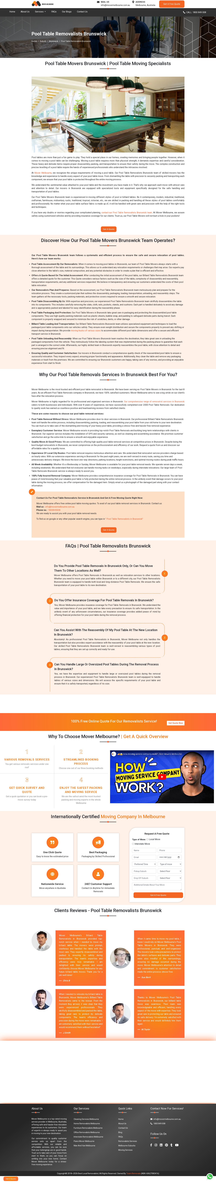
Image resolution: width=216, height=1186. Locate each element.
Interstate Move (142, 852)
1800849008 (54, 511)
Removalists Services (127, 1151)
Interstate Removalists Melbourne (88, 1147)
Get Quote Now (175, 724)
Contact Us (82, 11)
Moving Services (125, 1160)
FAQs (53, 11)
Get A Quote (109, 230)
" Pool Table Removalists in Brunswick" (124, 520)
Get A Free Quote (171, 4)
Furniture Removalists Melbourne (88, 1138)
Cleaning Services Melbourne (86, 1129)
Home (12, 11)
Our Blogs (66, 11)
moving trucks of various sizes (86, 332)
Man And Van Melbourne (84, 1155)
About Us (25, 11)
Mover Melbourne (43, 173)
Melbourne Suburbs (126, 1155)
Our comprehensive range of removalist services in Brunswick (154, 403)
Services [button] (39, 11)
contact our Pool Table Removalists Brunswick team (126, 212)
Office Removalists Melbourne (87, 1142)
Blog (120, 1142)
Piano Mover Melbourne (84, 1151)
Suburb (43, 41)
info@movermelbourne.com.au (115, 5)
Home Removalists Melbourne (87, 1133)
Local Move (154, 847)
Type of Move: (139, 848)
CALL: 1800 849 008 (194, 12)
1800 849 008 (157, 1133)
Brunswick (53, 41)
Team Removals (133, 1183)
